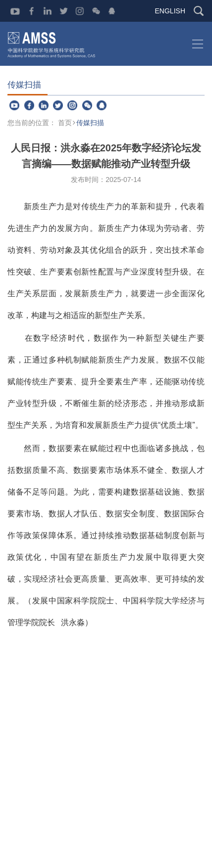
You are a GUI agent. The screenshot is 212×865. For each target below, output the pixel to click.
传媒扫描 (90, 123)
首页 (65, 123)
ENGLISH (170, 11)
